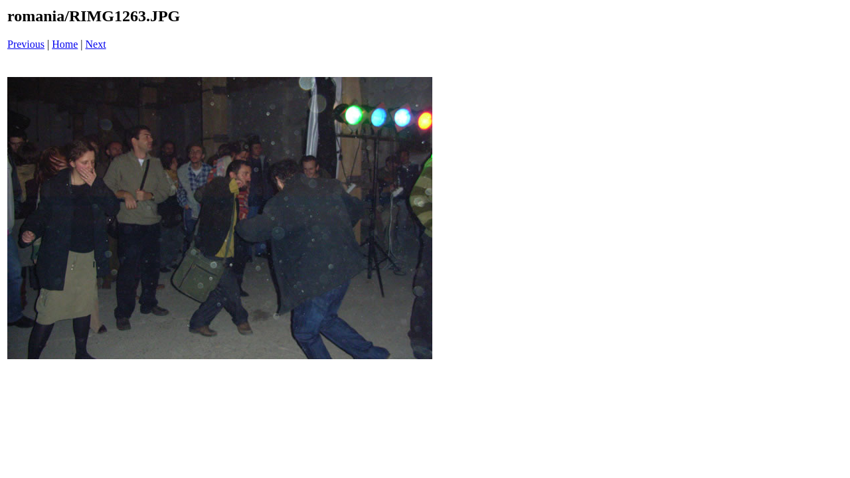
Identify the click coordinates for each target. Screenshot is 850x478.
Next (96, 44)
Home (65, 44)
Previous (25, 44)
